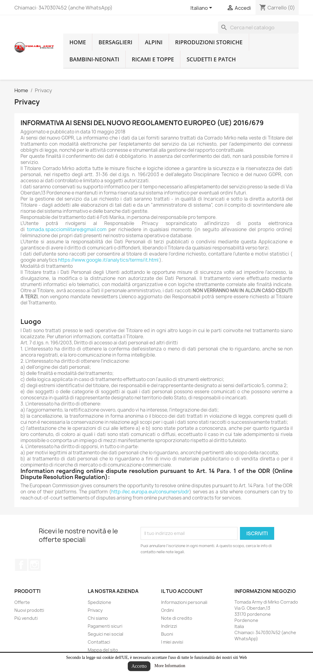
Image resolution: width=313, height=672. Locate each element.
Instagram (34, 565)
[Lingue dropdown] (202, 8)
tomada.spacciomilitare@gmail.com (66, 229)
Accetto (139, 666)
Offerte (22, 602)
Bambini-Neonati (94, 59)
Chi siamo (98, 618)
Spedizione (99, 602)
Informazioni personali (184, 602)
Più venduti (26, 618)
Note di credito (176, 618)
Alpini (154, 42)
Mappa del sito (103, 650)
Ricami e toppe (153, 59)
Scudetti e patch (211, 59)
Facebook (21, 565)
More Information (169, 665)
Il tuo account (182, 591)
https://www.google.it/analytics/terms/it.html (108, 260)
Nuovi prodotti (29, 610)
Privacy (95, 610)
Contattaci (99, 642)
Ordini (167, 610)
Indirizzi (169, 626)
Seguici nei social (105, 634)
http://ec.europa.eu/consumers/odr (150, 492)
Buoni (167, 634)
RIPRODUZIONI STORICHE (209, 42)
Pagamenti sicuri (105, 626)
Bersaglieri (115, 42)
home (77, 42)
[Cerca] (258, 27)
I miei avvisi (172, 642)
